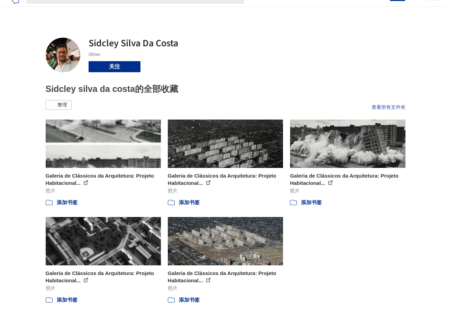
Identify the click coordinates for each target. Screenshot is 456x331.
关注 (114, 66)
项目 (256, 9)
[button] (59, 105)
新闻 (289, 9)
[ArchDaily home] (15, 10)
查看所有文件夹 (388, 107)
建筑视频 (340, 9)
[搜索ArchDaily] (140, 10)
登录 (380, 9)
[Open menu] (434, 9)
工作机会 (312, 9)
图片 (273, 9)
